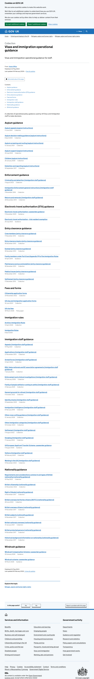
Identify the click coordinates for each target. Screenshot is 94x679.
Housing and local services (43, 639)
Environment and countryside (44, 635)
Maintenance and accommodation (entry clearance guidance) (28, 264)
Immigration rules (12, 100)
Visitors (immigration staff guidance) (18, 453)
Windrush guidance (13, 107)
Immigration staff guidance (15, 102)
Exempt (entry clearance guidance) (18, 249)
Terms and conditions (58, 667)
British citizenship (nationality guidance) (20, 485)
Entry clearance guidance (14, 95)
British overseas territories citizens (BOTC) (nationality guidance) (29, 500)
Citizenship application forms (16, 293)
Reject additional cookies (37, 24)
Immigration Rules (11, 330)
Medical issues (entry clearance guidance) (20, 272)
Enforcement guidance (14, 90)
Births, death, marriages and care (17, 631)
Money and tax (39, 643)
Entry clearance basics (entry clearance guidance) (23, 241)
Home (6, 36)
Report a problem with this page (76, 605)
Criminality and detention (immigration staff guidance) (25, 180)
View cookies (53, 24)
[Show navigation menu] (79, 31)
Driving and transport (12, 655)
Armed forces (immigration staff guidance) (21, 360)
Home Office (13, 66)
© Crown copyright (82, 678)
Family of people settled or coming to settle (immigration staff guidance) (32, 385)
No (38, 605)
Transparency (68, 647)
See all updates (30, 71)
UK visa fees (9, 309)
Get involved (67, 655)
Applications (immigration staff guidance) (20, 352)
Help (6, 667)
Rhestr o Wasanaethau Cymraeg (16, 669)
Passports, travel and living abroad (46, 647)
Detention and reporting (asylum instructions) (22, 166)
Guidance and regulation (71, 635)
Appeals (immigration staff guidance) (19, 345)
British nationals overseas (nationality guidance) (23, 523)
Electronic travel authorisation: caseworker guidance (24, 212)
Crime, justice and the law (14, 647)
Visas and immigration (41, 651)
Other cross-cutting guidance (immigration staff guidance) (27, 415)
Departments (67, 627)
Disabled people (11, 651)
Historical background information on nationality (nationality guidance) (32, 538)
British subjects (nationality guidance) (19, 515)
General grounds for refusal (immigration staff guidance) (26, 392)
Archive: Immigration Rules (15, 323)
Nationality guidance (13, 105)
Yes (27, 605)
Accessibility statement (32, 667)
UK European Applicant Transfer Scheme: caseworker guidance (28, 445)
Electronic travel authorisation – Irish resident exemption (26, 219)
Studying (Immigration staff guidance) (19, 438)
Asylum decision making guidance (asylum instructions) (25, 136)
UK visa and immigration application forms (20, 301)
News (65, 631)
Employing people (40, 631)
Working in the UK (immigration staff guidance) (22, 461)
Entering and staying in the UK (20, 36)
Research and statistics (71, 639)
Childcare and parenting (13, 639)
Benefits (8, 627)
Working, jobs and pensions (43, 655)
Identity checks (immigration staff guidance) (21, 400)
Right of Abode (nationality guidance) (19, 492)
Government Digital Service (39, 669)
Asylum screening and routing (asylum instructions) (24, 143)
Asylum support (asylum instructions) (19, 151)
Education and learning (42, 627)
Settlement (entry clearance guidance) (19, 279)
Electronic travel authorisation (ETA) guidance (21, 92)
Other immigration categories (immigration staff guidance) (27, 423)
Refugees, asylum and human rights (42, 36)
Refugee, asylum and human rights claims (67, 36)
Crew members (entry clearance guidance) (20, 234)
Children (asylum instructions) (16, 158)
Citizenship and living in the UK (16, 643)
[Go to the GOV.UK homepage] (12, 31)
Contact (46, 667)
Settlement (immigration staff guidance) (20, 430)
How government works (71, 651)
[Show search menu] (86, 31)
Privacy (12, 667)
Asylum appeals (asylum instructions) (19, 128)
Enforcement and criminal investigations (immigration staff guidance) (31, 377)
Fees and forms (11, 97)
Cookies (20, 667)
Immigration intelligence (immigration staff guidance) (25, 407)
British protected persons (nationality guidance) (23, 530)
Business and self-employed (15, 635)
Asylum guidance (12, 87)
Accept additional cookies (15, 24)
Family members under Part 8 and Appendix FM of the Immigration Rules (31, 256)
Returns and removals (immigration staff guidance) (24, 198)
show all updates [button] (29, 571)
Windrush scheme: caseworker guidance (20, 560)
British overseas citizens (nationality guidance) (22, 507)
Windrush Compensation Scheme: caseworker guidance (25, 552)
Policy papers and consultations (74, 643)
